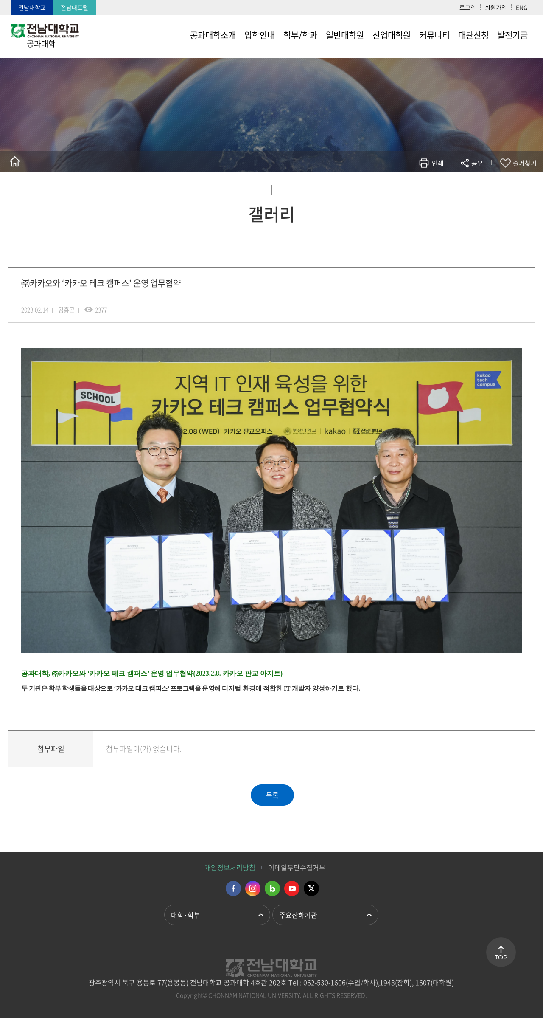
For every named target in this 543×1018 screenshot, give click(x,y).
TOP (501, 957)
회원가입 (496, 7)
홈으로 (15, 161)
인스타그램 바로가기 (252, 888)
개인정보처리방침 (229, 867)
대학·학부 (185, 915)
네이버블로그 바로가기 (272, 888)
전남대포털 (74, 7)
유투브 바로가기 (291, 888)
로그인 (467, 7)
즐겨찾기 (525, 163)
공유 (477, 163)
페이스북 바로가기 (233, 888)
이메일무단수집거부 (296, 867)
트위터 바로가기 (311, 888)
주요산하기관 (298, 915)
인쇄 (438, 163)
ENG (522, 7)
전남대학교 (32, 7)
